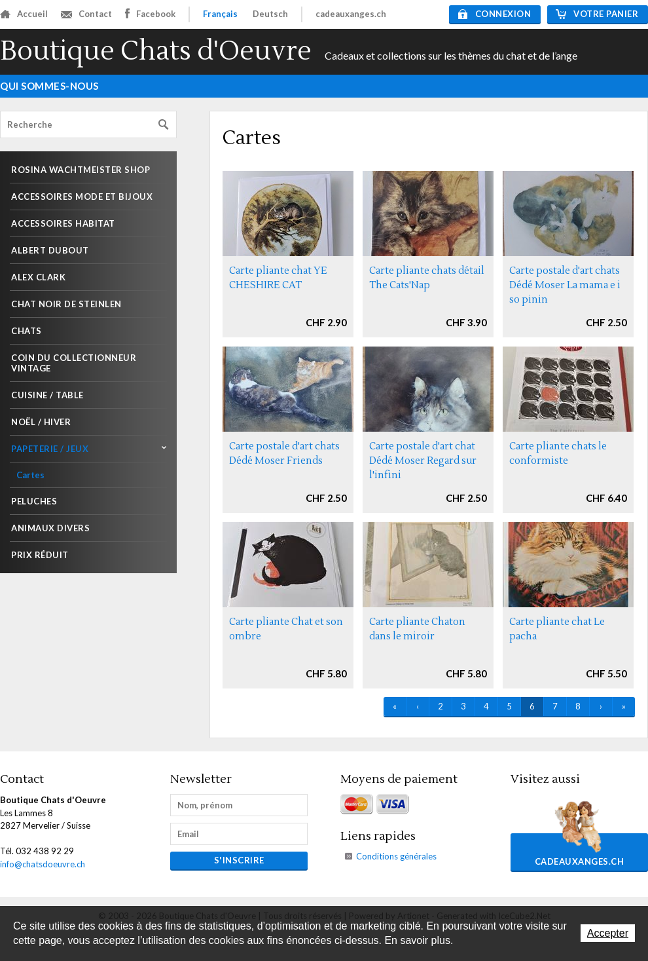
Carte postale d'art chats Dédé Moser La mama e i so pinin (565, 285)
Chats (26, 331)
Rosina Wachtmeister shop (80, 169)
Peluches (34, 501)
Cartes (30, 475)
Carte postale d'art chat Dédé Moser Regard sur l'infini (423, 460)
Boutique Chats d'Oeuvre (156, 51)
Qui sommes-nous (49, 86)
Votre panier (597, 14)
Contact (86, 14)
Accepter (607, 933)
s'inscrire (239, 860)
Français (220, 14)
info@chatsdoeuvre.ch (42, 864)
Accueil (24, 14)
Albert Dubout (50, 250)
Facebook (150, 13)
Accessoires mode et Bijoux (82, 196)
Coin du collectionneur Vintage (73, 362)
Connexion (494, 14)
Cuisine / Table (47, 395)
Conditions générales (396, 856)
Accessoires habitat (63, 223)
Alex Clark (38, 277)
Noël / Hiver (41, 422)
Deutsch (270, 14)
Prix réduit (40, 555)
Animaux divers (50, 528)
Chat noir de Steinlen (66, 304)
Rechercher (163, 124)
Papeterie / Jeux (49, 448)
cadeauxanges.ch (350, 14)
